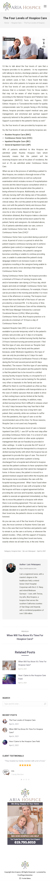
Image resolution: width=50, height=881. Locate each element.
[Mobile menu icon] (45, 6)
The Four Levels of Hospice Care (22, 720)
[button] (21, 779)
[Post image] (9, 665)
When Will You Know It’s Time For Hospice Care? (32, 663)
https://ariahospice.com (27, 568)
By (29, 551)
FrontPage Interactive (25, 875)
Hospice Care (9, 39)
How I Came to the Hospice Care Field (32, 677)
